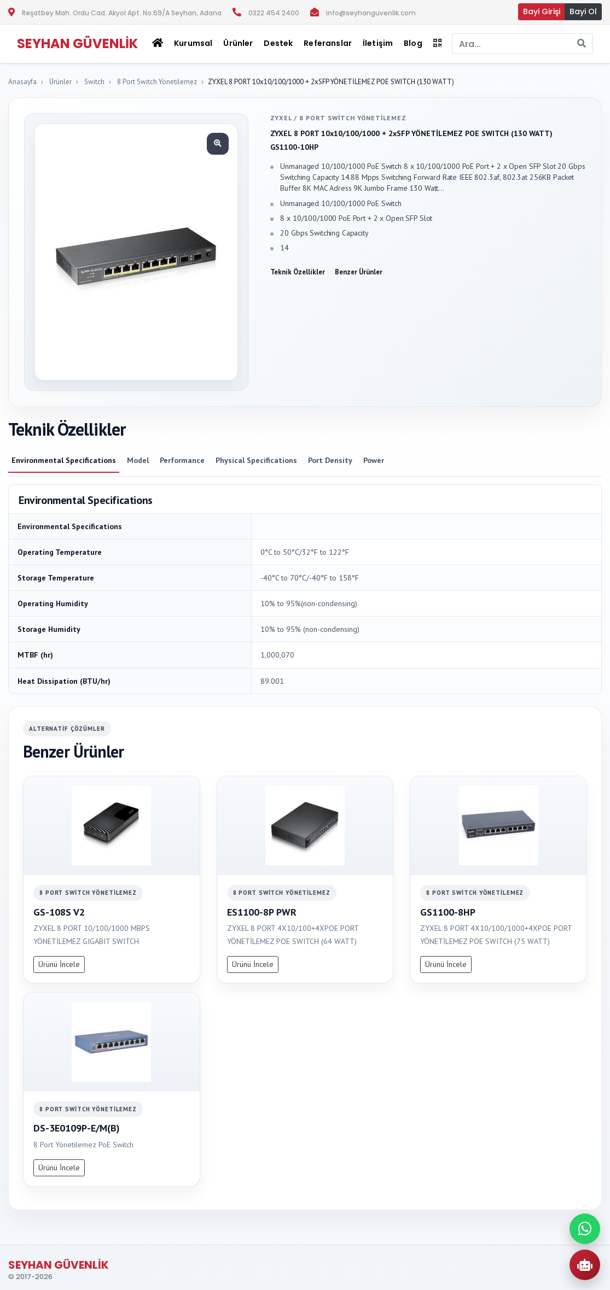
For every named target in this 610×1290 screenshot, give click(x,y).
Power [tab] (373, 460)
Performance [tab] (182, 460)
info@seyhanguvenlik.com (371, 12)
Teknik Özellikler (297, 272)
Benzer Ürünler (358, 272)
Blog (413, 43)
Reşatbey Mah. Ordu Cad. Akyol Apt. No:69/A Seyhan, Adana (122, 12)
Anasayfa (22, 81)
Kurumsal (193, 43)
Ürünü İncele (59, 964)
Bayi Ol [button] (583, 11)
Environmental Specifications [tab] (63, 460)
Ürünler (60, 81)
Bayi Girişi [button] (541, 11)
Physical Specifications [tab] (256, 460)
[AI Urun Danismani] (585, 1265)
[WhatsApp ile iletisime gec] (585, 1228)
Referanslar (328, 43)
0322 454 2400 (273, 12)
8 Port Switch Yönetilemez (157, 81)
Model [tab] (138, 460)
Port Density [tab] (330, 460)
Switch (94, 81)
